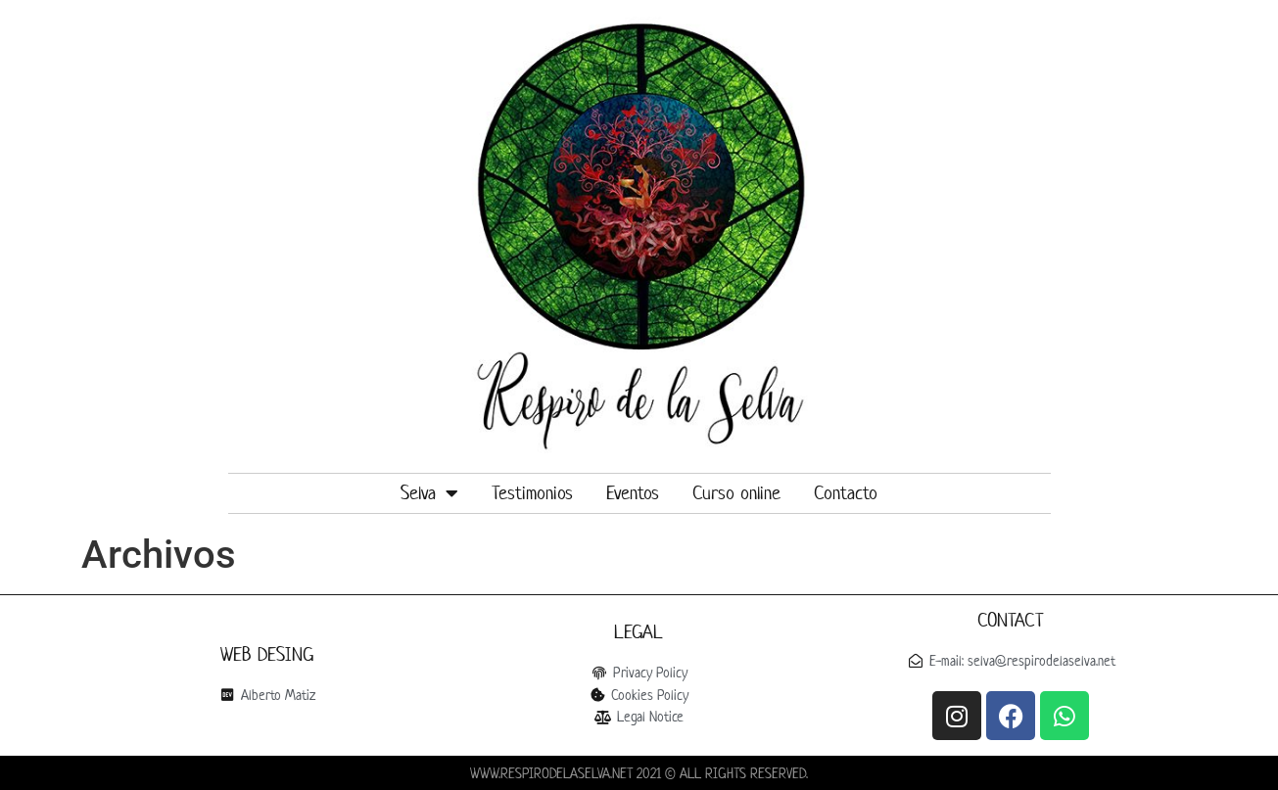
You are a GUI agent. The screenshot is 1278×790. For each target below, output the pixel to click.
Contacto (845, 493)
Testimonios (532, 493)
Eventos (632, 493)
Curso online (736, 493)
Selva (429, 493)
